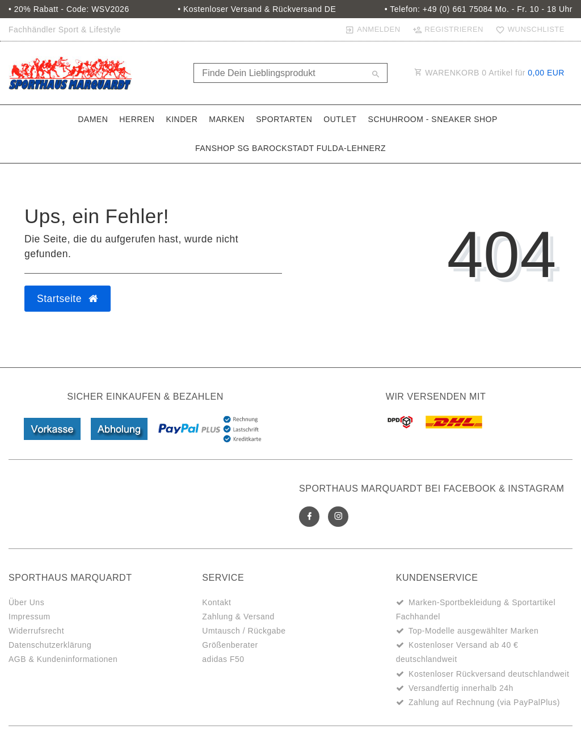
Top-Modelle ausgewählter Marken (474, 630)
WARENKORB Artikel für (489, 72)
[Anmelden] (372, 29)
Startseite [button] (67, 298)
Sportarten (284, 119)
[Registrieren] (447, 29)
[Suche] (376, 75)
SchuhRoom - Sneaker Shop (433, 119)
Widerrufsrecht (36, 630)
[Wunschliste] (528, 29)
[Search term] (290, 73)
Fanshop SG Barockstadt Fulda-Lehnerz (290, 148)
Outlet (339, 119)
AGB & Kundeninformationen (63, 659)
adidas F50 (223, 659)
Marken (227, 119)
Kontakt (216, 602)
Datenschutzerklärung (50, 644)
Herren (136, 119)
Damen (93, 119)
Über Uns (26, 602)
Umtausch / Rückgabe (243, 630)
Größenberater (230, 644)
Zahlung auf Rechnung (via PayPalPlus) (484, 702)
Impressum (29, 616)
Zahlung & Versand (238, 616)
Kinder (181, 119)
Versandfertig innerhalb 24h (461, 688)
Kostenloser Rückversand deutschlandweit (489, 673)
